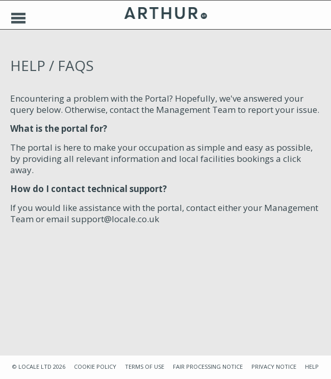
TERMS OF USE (144, 366)
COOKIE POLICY (95, 366)
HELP (312, 366)
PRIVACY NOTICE (273, 366)
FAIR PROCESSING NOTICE (208, 366)
